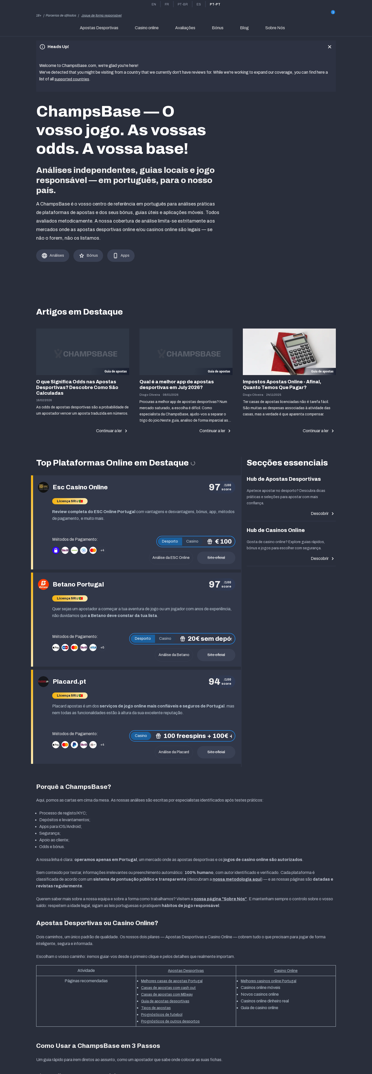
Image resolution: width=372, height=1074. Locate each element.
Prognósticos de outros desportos (170, 1020)
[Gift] (329, 15)
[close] (330, 47)
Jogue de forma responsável (101, 15)
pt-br (183, 4)
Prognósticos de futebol (161, 1014)
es (199, 4)
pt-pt (215, 4)
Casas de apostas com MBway (167, 993)
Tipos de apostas (156, 1007)
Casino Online (286, 970)
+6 (102, 646)
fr (167, 4)
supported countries (73, 79)
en (154, 4)
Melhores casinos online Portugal (268, 980)
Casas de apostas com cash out (168, 987)
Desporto (170, 540)
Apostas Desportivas (186, 970)
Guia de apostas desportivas (165, 1000)
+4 (102, 549)
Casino (192, 540)
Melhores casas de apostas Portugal (172, 980)
